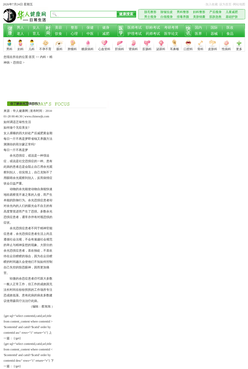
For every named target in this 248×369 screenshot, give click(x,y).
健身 (105, 27)
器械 (214, 34)
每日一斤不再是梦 (16, 139)
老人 (20, 34)
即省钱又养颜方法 (40, 139)
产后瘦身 (215, 12)
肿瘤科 (72, 48)
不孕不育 (45, 48)
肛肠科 (147, 48)
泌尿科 (160, 48)
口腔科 (188, 48)
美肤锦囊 (199, 17)
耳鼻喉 (174, 48)
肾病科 (133, 48)
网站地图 (239, 4)
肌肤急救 (215, 17)
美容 (58, 27)
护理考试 (134, 34)
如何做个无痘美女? (16, 127)
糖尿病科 (87, 48)
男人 (20, 27)
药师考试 (153, 34)
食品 (230, 34)
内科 (43, 57)
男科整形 (183, 12)
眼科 (59, 48)
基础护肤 (232, 17)
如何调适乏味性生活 (17, 122)
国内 (198, 27)
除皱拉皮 (167, 12)
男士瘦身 (150, 17)
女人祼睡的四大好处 (17, 133)
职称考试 (153, 27)
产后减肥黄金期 (41, 133)
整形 (74, 27)
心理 (74, 34)
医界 (198, 34)
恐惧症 (17, 62)
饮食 (58, 34)
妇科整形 (199, 12)
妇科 (21, 48)
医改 (230, 27)
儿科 (31, 48)
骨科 (200, 48)
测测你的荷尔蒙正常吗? (19, 144)
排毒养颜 (183, 17)
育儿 (36, 34)
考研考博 (171, 27)
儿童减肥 (232, 12)
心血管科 (104, 48)
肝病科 (119, 48)
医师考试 (134, 27)
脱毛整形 (150, 12)
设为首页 (225, 4)
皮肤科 (212, 48)
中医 (90, 34)
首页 (32, 57)
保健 (90, 27)
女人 (36, 27)
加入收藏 (212, 4)
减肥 (105, 34)
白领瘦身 (167, 17)
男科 (9, 48)
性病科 (226, 48)
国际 (214, 27)
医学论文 (171, 34)
